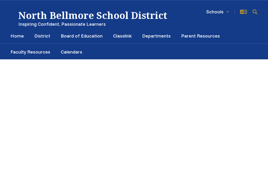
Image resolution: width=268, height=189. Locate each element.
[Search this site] (255, 11)
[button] (217, 12)
